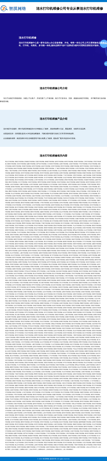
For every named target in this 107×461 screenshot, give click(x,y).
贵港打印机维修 (42, 191)
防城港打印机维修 (30, 161)
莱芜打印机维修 (67, 296)
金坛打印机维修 (92, 282)
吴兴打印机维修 (66, 239)
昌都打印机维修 (26, 257)
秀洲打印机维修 (34, 266)
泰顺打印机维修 (74, 166)
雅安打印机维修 (48, 296)
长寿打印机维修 (55, 166)
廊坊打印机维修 (13, 182)
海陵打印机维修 (29, 241)
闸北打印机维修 (34, 193)
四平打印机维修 (41, 271)
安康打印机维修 (58, 189)
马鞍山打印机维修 (81, 191)
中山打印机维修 (31, 298)
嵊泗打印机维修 (90, 250)
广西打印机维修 (13, 170)
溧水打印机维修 (19, 180)
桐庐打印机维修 (84, 166)
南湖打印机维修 (61, 280)
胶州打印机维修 (73, 193)
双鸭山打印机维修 (78, 230)
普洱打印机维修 (43, 209)
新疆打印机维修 (44, 303)
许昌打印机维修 (32, 182)
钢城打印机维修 (86, 177)
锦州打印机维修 (58, 207)
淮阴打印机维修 (16, 269)
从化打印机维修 (67, 177)
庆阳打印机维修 (68, 180)
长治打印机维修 (60, 232)
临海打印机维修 (16, 196)
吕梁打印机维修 (13, 209)
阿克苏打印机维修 (69, 218)
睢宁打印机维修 (54, 342)
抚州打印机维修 (90, 182)
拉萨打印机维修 (45, 285)
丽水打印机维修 (19, 177)
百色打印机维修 (61, 182)
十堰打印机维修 (79, 260)
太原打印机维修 (52, 287)
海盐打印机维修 (76, 239)
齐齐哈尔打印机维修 (30, 271)
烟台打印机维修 (16, 223)
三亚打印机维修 (9, 275)
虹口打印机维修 (52, 184)
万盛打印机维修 (58, 296)
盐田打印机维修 (22, 250)
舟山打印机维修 (15, 193)
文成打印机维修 (58, 424)
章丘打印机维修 (92, 202)
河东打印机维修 (29, 244)
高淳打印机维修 (25, 173)
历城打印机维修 (48, 225)
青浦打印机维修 (78, 161)
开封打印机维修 (76, 273)
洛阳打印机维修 (70, 260)
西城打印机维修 (61, 319)
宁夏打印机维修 (91, 301)
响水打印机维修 (55, 196)
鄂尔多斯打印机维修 (59, 376)
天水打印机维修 (21, 232)
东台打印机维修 (73, 186)
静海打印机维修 (34, 173)
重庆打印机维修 (47, 273)
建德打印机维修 (15, 173)
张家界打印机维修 (43, 200)
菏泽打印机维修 (9, 296)
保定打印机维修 (25, 221)
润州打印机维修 (96, 216)
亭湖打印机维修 (54, 282)
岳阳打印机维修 (83, 221)
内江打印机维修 (22, 182)
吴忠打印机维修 (95, 257)
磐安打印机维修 (96, 225)
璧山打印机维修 (32, 301)
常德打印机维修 (72, 209)
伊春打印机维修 (38, 207)
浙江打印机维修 (65, 223)
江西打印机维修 (91, 191)
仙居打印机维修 (27, 239)
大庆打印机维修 (39, 218)
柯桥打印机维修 (15, 266)
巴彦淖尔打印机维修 (68, 198)
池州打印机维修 (59, 161)
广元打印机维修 (59, 397)
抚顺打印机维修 (67, 244)
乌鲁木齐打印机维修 (86, 285)
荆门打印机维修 (62, 209)
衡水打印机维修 (96, 173)
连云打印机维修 (15, 255)
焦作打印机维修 (22, 200)
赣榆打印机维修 (56, 328)
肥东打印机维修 (58, 225)
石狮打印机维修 (24, 184)
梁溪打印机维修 (83, 282)
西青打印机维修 (29, 207)
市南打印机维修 (60, 278)
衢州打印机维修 (25, 202)
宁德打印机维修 (45, 223)
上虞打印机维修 (24, 253)
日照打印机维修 (77, 175)
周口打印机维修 (38, 296)
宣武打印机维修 (90, 262)
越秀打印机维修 (50, 278)
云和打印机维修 (56, 214)
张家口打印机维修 (23, 209)
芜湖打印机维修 (96, 175)
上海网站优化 (58, 449)
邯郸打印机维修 (38, 246)
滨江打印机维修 (19, 216)
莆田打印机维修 (34, 212)
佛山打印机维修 (52, 234)
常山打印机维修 (86, 225)
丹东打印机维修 (59, 218)
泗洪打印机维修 (58, 228)
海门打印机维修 (54, 255)
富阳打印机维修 (63, 186)
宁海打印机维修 (95, 239)
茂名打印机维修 (71, 182)
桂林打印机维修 (43, 234)
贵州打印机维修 (40, 298)
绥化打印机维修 (54, 429)
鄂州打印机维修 (73, 221)
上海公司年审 (33, 449)
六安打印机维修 (91, 200)
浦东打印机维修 (88, 275)
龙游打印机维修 (37, 239)
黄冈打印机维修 (42, 182)
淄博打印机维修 (22, 262)
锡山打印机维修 (77, 241)
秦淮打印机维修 (19, 244)
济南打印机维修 (65, 289)
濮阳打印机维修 (13, 191)
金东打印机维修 (58, 330)
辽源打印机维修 (45, 257)
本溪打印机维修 (60, 365)
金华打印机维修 (54, 212)
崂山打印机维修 (84, 237)
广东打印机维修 (67, 175)
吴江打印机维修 (9, 244)
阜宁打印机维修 (67, 216)
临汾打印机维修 (79, 189)
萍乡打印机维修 (32, 262)
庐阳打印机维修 (54, 358)
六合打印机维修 (74, 196)
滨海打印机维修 (84, 205)
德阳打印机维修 (33, 209)
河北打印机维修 (22, 301)
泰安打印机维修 (61, 191)
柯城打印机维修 (22, 280)
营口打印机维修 (29, 198)
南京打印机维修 (37, 291)
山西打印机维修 (51, 301)
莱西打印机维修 (77, 177)
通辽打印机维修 (50, 232)
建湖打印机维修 (67, 241)
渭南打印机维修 (31, 232)
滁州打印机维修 (25, 212)
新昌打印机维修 (56, 239)
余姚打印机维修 (80, 280)
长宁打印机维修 (25, 237)
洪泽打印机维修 (25, 255)
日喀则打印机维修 (19, 271)
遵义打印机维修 (56, 273)
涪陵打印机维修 (72, 170)
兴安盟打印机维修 (89, 180)
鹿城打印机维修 (71, 280)
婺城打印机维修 (32, 280)
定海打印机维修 (13, 280)
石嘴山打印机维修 (56, 323)
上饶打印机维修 (86, 175)
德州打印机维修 (16, 166)
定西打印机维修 (63, 173)
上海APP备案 (14, 449)
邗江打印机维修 (63, 282)
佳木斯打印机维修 (53, 399)
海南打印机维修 (55, 431)
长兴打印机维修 (25, 266)
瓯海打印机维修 (52, 253)
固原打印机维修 (9, 246)
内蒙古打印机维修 (72, 301)
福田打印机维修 (40, 278)
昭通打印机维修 (67, 246)
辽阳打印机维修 (59, 180)
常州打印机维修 (79, 248)
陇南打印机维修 (27, 168)
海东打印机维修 (93, 271)
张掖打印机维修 (77, 207)
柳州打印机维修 (58, 335)
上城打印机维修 (90, 280)
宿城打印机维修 (59, 314)
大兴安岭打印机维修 (53, 164)
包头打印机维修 (18, 273)
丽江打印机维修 (54, 221)
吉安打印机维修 (81, 200)
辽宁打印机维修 (54, 303)
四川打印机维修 (79, 298)
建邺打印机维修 (52, 339)
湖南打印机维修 (19, 161)
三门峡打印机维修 (60, 168)
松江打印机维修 (19, 294)
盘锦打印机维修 (54, 173)
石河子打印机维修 (38, 189)
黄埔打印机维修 (18, 214)
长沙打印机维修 (26, 289)
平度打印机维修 (91, 184)
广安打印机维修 (11, 298)
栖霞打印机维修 (48, 230)
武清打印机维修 (95, 291)
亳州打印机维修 (42, 262)
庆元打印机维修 (16, 205)
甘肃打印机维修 (34, 303)
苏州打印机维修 (11, 278)
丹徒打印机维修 (96, 241)
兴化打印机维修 (91, 253)
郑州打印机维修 (58, 307)
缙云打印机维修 (71, 250)
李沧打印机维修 (38, 225)
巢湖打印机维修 (15, 186)
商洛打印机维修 (78, 180)
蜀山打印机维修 (52, 264)
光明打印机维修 (72, 184)
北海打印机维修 (73, 164)
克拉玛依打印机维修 (61, 271)
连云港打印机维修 (52, 170)
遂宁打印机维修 (58, 406)
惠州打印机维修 (58, 175)
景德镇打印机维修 (49, 275)
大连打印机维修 (50, 271)
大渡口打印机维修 (93, 212)
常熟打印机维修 (38, 230)
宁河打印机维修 (83, 164)
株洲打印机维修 (95, 273)
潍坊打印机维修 (58, 385)
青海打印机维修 (15, 303)
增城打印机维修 (81, 170)
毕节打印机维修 (90, 232)
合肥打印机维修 (66, 291)
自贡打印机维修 (48, 246)
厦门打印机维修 (56, 403)
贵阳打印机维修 (83, 287)
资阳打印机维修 (49, 168)
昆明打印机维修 (92, 287)
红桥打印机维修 (58, 230)
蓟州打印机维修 (29, 180)
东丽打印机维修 (20, 218)
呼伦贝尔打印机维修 (60, 387)
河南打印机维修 (29, 296)
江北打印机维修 (58, 333)
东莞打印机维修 (77, 296)
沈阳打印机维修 (76, 285)
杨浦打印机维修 (38, 177)
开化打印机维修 (76, 214)
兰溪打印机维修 (85, 214)
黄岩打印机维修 (60, 317)
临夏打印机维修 (31, 164)
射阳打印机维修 (9, 230)
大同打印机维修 (27, 273)
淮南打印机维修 (36, 223)
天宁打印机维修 (86, 241)
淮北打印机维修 (59, 275)
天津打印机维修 (56, 291)
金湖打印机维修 (58, 216)
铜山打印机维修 (38, 216)
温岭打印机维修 (34, 186)
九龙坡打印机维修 (56, 371)
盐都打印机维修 (26, 269)
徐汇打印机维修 (89, 248)
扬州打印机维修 (25, 193)
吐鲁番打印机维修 (66, 257)
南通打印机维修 (34, 202)
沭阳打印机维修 (81, 253)
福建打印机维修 (44, 212)
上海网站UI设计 (23, 449)
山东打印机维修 (14, 184)
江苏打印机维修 (44, 237)
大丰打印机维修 (34, 255)
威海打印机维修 (80, 182)
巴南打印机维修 (44, 193)
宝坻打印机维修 (94, 166)
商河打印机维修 (65, 166)
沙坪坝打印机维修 (55, 237)
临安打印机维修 (9, 180)
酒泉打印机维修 (48, 189)
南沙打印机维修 (81, 184)
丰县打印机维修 (24, 282)
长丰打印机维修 (55, 392)
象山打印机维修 (38, 228)
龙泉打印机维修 (25, 186)
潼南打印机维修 (81, 301)
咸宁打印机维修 (29, 175)
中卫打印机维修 (40, 232)
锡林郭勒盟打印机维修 (75, 173)
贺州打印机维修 (81, 209)
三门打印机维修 (66, 214)
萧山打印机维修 (65, 205)
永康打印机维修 (44, 186)
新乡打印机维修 (52, 209)
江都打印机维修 (44, 255)
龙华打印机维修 (63, 202)
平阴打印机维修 (91, 170)
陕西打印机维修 (25, 303)
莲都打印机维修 (89, 278)
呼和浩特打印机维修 (42, 287)
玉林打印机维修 (52, 200)
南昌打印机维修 (74, 289)
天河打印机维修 (74, 237)
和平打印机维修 (36, 285)
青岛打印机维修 (38, 275)
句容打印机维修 (83, 255)
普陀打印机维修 (84, 223)
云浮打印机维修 (42, 301)
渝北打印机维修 (54, 202)
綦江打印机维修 (88, 445)
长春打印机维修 (66, 285)
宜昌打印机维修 (88, 246)
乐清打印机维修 (9, 216)
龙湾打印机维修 (44, 266)
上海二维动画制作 (68, 449)
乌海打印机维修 (9, 260)
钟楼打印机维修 (19, 230)
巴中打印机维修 (50, 298)
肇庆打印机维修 (62, 200)
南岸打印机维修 (13, 250)
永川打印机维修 (48, 177)
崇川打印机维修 (73, 282)
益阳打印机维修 (32, 191)
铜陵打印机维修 (32, 170)
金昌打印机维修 (76, 257)
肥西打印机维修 (47, 214)
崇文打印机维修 (34, 237)
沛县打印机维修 (92, 266)
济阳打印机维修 (83, 193)
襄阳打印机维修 (24, 234)
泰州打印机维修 (68, 161)
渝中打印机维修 (31, 278)
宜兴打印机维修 (94, 205)
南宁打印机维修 (45, 289)
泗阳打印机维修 (19, 241)
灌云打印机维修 (48, 241)
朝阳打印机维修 (83, 212)
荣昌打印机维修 (60, 298)
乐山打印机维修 (9, 175)
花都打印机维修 (73, 202)
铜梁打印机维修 (61, 301)
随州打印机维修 (70, 168)
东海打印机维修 (86, 228)
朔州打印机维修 (19, 260)
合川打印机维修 (9, 294)
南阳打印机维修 (11, 164)
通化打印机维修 (58, 244)
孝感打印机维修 (32, 200)
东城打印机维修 (27, 291)
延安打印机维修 (89, 218)
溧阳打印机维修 (86, 216)
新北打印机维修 (73, 255)
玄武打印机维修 (94, 269)
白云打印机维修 (29, 225)
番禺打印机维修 (63, 193)
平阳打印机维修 (54, 186)
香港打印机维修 (94, 196)
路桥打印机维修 (72, 264)
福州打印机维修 (15, 202)
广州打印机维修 (55, 289)
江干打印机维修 (9, 241)
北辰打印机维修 (92, 186)
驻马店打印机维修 (87, 296)
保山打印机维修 (58, 362)
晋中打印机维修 (79, 198)
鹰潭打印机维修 (26, 223)
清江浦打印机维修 (44, 282)
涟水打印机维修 (58, 241)
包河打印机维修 (79, 278)
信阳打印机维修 (77, 294)
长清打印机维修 (37, 214)
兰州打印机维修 (62, 310)
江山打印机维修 (55, 344)
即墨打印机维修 (83, 202)
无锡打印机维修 (15, 237)
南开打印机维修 (16, 257)
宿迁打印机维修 (29, 294)
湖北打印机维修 (67, 294)
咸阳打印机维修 (96, 244)
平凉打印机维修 (48, 198)
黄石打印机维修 (85, 273)
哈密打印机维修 (77, 244)
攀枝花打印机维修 (80, 232)
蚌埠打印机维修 (81, 234)
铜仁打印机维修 (44, 221)
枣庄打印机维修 (31, 248)
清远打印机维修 (19, 296)
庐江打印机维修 (92, 193)
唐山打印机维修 (37, 273)
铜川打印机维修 (83, 271)
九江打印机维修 (40, 248)
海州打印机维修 (33, 282)
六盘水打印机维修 (50, 260)
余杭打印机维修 (45, 196)
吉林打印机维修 (63, 303)
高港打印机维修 (67, 228)
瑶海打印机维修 (61, 250)
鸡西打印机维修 (36, 257)
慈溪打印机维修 (54, 266)
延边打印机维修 (19, 198)
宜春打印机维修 (71, 191)
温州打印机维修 (61, 262)
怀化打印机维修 (92, 164)
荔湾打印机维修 (32, 250)
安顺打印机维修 (58, 246)
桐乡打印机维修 (45, 205)
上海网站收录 (41, 449)
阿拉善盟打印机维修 (38, 168)
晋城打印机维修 (86, 173)
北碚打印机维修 (62, 184)
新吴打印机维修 (77, 216)
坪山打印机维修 (54, 193)
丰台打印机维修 (94, 223)
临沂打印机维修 (48, 294)
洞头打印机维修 (85, 239)
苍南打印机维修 (96, 177)
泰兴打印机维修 (83, 266)
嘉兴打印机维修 (69, 248)
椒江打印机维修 (80, 250)
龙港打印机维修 (55, 205)
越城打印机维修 (42, 280)
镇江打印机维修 (71, 262)
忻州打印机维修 (15, 221)
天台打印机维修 (77, 225)
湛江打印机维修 (91, 209)
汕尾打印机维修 (63, 164)
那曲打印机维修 (30, 218)
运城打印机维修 (58, 415)
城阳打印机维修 (27, 214)
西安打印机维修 (11, 287)
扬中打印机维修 (74, 269)
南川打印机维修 (21, 298)
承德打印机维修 (89, 198)
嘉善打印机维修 (43, 253)
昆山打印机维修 (63, 212)
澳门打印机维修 (54, 408)
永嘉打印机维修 (36, 196)
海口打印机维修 (36, 289)
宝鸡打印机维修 (85, 257)
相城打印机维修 (84, 269)
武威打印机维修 (79, 218)
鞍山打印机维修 (55, 257)
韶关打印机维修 (58, 374)
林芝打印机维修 (38, 244)
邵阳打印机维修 (33, 234)
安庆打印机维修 (56, 413)
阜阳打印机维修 (50, 248)
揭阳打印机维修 (13, 301)
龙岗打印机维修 (56, 383)
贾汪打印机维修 (74, 205)
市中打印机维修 (69, 278)
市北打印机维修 (33, 264)
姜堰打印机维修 (29, 216)
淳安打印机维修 (60, 433)
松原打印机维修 (49, 218)
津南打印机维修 (84, 196)
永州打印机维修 (79, 168)
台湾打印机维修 (38, 180)
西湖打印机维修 (48, 228)
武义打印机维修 (14, 253)
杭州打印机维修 (56, 305)
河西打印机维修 (55, 326)
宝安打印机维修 (19, 225)
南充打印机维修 (76, 291)
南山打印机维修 (65, 237)
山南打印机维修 (67, 230)
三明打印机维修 (68, 275)
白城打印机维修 (48, 207)
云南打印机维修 (85, 440)
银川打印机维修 (31, 287)
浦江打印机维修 (47, 239)
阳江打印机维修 (58, 294)
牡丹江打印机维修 (49, 180)
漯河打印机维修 (19, 175)
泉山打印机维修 (77, 228)
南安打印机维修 (42, 170)
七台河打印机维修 (17, 189)
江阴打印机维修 (74, 223)
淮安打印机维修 (29, 177)
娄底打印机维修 (51, 182)
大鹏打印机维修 (58, 177)
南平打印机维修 (51, 262)
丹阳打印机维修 (58, 312)
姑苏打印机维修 (92, 255)
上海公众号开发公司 (91, 447)
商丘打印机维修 (9, 161)
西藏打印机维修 (84, 303)
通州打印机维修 (45, 269)
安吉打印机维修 (33, 253)
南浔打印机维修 (9, 228)
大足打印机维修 (86, 442)
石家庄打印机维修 (63, 287)
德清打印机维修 (51, 280)
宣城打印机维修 (26, 166)
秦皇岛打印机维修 (30, 260)
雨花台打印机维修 (10, 218)
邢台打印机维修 (69, 232)
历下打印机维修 (43, 264)
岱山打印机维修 (81, 264)
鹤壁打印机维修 (63, 221)
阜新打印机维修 (27, 189)
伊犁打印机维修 (38, 198)
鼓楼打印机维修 (26, 285)
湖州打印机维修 (56, 360)
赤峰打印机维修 (19, 246)
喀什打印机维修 (67, 207)
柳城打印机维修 (49, 161)
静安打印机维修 (73, 212)
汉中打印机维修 (86, 207)
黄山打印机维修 (38, 294)
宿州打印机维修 (84, 289)
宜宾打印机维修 (21, 164)
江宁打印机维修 (83, 186)
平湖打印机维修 (19, 228)
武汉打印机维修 (16, 289)
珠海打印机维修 (13, 262)
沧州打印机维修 (89, 189)
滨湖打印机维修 (55, 269)
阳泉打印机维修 (29, 246)
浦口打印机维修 (19, 207)
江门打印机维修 (51, 191)
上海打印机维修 (21, 278)
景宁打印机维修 (55, 401)
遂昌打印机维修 (18, 239)
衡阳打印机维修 (58, 349)
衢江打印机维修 (91, 264)
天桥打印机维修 (94, 237)
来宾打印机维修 (11, 248)
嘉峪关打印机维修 (73, 271)
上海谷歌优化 (49, 449)
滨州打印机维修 (22, 170)
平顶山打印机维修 (78, 246)
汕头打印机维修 (21, 248)
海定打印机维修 (56, 346)
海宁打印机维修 (95, 214)
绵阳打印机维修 (39, 260)
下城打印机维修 (63, 266)
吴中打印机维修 (16, 285)
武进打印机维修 (65, 269)
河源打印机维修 (39, 161)
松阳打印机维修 (67, 225)
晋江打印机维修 (9, 177)
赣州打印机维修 (15, 212)
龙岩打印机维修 (60, 248)
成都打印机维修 (73, 287)
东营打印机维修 (62, 234)
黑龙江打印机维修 (74, 303)
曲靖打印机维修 (66, 273)
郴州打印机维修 (38, 175)
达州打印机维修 (86, 294)
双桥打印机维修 (96, 294)
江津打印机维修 (88, 161)
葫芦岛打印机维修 (41, 164)
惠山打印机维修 (63, 255)
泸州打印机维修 (34, 221)
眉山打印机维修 (89, 298)
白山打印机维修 (88, 230)
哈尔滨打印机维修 (56, 285)
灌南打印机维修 (48, 216)
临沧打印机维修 (13, 200)
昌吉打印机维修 (11, 232)
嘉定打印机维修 (45, 166)
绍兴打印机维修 (55, 223)
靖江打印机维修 (14, 282)
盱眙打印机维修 (96, 228)
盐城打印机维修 (43, 184)
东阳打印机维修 (26, 196)
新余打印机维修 (72, 234)
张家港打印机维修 (53, 390)
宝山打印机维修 (62, 170)
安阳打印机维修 (14, 234)
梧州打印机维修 (92, 221)
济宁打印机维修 (72, 200)
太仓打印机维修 (65, 196)
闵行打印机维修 (80, 262)
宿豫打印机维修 (73, 266)
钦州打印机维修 (48, 175)
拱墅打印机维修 (72, 253)
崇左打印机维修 (19, 275)
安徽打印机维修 (56, 394)
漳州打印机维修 (91, 234)
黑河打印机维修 (44, 173)
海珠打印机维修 (24, 264)
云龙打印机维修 (38, 241)
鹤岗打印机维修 (48, 244)
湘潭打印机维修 (89, 260)
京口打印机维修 (29, 230)
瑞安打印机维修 (29, 228)
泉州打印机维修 (94, 289)
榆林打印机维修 (58, 198)
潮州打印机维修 (69, 298)
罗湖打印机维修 (14, 264)
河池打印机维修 (89, 168)
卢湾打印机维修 (44, 202)
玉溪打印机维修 (60, 260)
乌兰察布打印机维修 (68, 189)
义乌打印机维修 (36, 205)
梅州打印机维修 (59, 426)
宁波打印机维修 (78, 275)
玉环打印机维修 (26, 205)
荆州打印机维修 (22, 191)
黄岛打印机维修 (42, 250)
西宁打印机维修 (21, 287)
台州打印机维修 (33, 184)
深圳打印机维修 (29, 275)
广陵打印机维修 (36, 269)
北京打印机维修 (47, 291)
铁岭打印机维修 (18, 168)
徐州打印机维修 (36, 166)
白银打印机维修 (86, 244)
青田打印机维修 (62, 264)
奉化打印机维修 (62, 253)
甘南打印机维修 (85, 291)
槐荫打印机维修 (51, 250)
